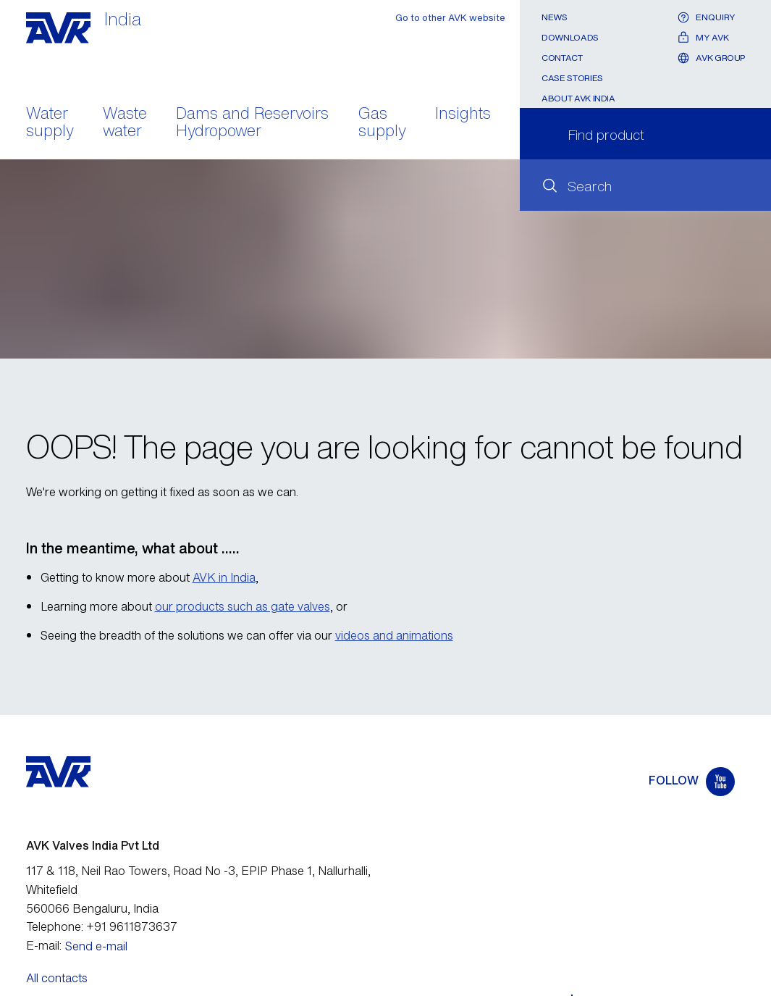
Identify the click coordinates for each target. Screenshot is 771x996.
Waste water (125, 123)
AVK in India (224, 577)
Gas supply (382, 123)
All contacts (57, 978)
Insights (463, 114)
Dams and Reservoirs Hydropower (252, 123)
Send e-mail (96, 946)
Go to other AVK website (450, 18)
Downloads (570, 37)
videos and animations (394, 635)
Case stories (572, 78)
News (555, 17)
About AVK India (578, 98)
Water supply (50, 123)
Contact (562, 57)
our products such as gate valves (242, 606)
